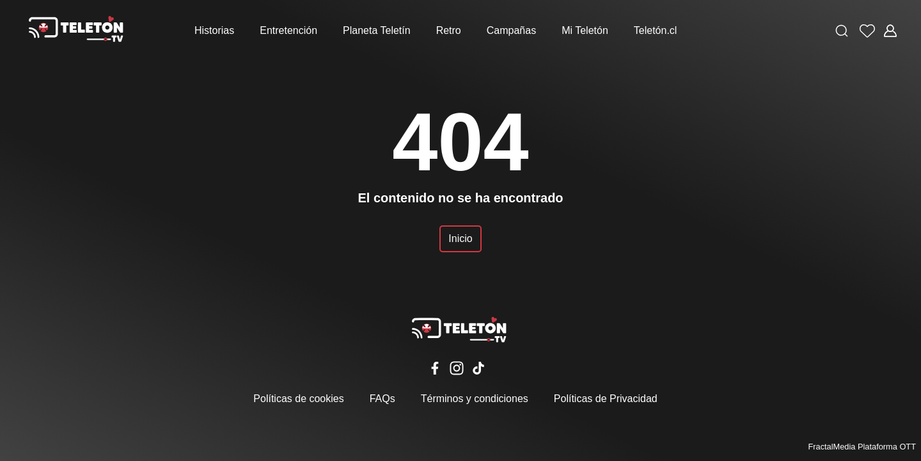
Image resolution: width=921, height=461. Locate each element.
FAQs (382, 398)
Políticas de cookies (298, 398)
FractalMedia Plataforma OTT (862, 446)
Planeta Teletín (377, 30)
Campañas (511, 30)
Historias (214, 30)
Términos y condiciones (474, 398)
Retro (448, 30)
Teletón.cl (655, 30)
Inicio (460, 238)
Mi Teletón (585, 30)
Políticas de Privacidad (605, 398)
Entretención (288, 30)
